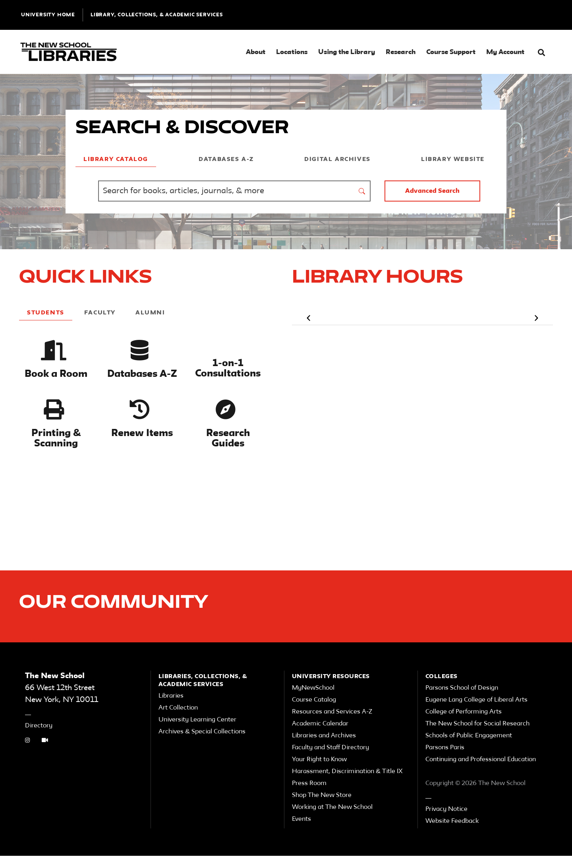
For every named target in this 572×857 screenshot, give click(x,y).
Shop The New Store (322, 796)
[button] (541, 52)
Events (301, 820)
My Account (505, 52)
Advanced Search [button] (432, 191)
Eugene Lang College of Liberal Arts (476, 701)
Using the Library (346, 52)
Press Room (309, 784)
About (255, 52)
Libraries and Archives (324, 737)
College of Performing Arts (463, 713)
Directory (38, 727)
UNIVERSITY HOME (48, 15)
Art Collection (178, 709)
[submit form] (362, 191)
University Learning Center (197, 721)
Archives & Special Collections (201, 733)
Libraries (171, 697)
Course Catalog (314, 701)
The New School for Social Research (477, 725)
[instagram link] (27, 742)
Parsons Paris (444, 749)
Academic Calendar (320, 725)
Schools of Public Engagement (468, 737)
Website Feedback (452, 822)
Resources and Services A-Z (332, 713)
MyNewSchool (313, 689)
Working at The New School (332, 808)
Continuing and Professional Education (480, 761)
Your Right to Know (319, 761)
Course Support (450, 52)
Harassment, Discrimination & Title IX (347, 773)
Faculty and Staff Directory (330, 749)
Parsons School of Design (461, 689)
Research (400, 52)
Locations (291, 52)
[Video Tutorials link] (45, 742)
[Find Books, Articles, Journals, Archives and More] (226, 191)
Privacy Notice (446, 810)
